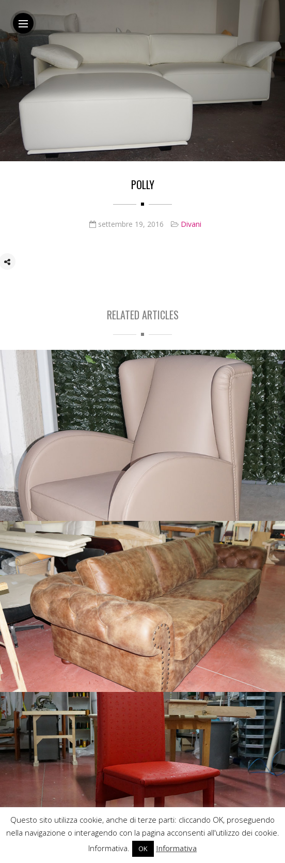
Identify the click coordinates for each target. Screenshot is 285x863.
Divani (191, 224)
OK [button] (143, 848)
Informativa (176, 848)
